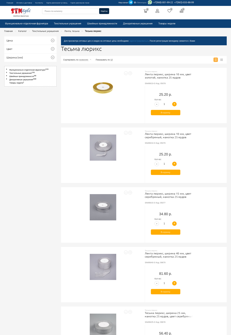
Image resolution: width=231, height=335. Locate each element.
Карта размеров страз (80, 3)
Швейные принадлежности (102, 23)
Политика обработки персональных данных (101, 285)
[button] (7, 69)
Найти (104, 11)
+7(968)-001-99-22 (163, 2)
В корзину (206, 94)
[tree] (30, 76)
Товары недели (166, 23)
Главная (9, 3)
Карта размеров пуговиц (56, 3)
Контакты (39, 3)
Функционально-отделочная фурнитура (26, 23)
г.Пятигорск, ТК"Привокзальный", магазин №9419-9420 (164, 280)
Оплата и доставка (24, 3)
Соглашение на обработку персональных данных (103, 289)
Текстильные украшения (67, 23)
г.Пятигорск (140, 2)
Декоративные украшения (137, 23)
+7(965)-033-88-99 (184, 2)
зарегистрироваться (138, 41)
